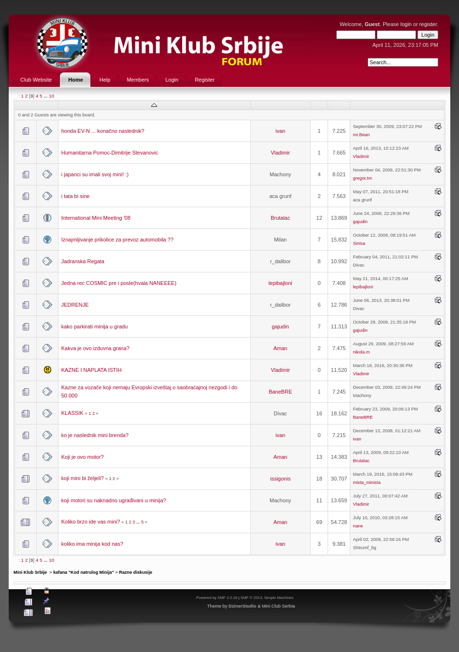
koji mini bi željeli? (82, 478)
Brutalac (280, 218)
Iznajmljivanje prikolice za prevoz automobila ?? (117, 239)
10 (51, 96)
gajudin (360, 221)
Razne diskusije (135, 572)
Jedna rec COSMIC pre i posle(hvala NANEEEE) (118, 283)
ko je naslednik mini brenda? (95, 435)
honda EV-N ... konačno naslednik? (102, 131)
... (46, 96)
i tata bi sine (75, 196)
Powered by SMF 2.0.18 (216, 597)
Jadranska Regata (82, 261)
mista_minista (366, 482)
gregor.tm (362, 178)
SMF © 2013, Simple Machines (267, 597)
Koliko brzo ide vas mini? (90, 521)
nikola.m (361, 352)
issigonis (280, 479)
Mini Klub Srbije (31, 572)
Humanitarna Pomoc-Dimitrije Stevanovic (109, 153)
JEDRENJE (75, 305)
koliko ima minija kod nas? (92, 544)
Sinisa (359, 243)
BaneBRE (280, 392)
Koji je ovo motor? (82, 457)
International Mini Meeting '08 (95, 218)
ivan (280, 131)
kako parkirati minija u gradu (94, 326)
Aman (280, 348)
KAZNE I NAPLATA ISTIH (91, 370)
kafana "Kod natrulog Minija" (83, 572)
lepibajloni (280, 283)
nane (358, 526)
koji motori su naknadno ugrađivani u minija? (113, 500)
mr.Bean (361, 134)
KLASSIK (72, 413)
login (406, 24)
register (428, 24)
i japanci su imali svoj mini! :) (95, 174)
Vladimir (280, 153)
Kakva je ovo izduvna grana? (95, 348)
